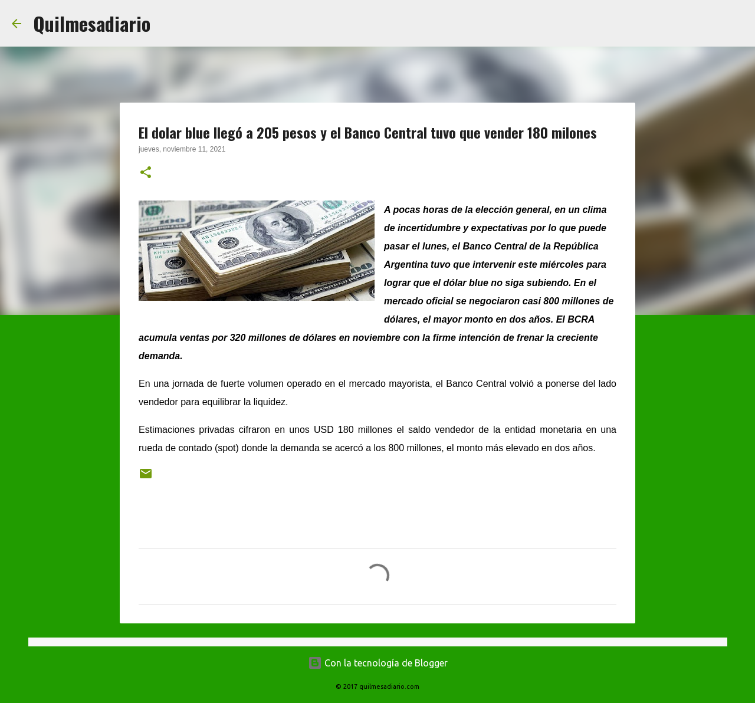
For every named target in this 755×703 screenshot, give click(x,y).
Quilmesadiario (91, 23)
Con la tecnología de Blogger (378, 663)
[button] (146, 173)
